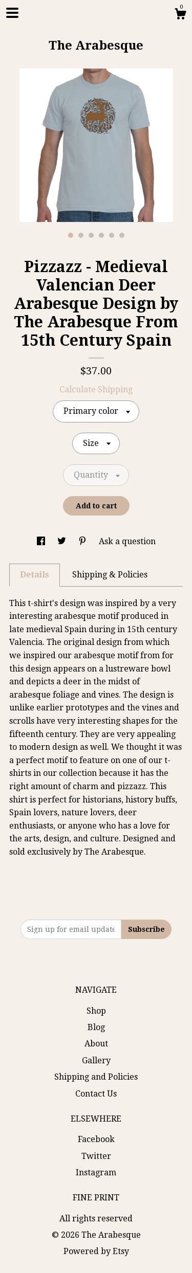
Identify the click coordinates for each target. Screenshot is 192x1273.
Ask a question (127, 541)
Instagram (96, 1172)
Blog (96, 1027)
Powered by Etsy (96, 1251)
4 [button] (101, 235)
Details (34, 574)
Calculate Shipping (96, 389)
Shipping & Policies (109, 574)
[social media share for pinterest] (83, 541)
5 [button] (111, 235)
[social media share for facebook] (42, 541)
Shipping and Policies (96, 1077)
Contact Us (96, 1094)
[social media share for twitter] (62, 541)
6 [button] (121, 235)
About (96, 1043)
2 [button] (80, 235)
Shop (96, 1011)
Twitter (96, 1156)
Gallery (96, 1060)
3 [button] (91, 235)
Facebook (96, 1139)
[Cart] (180, 15)
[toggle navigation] (12, 13)
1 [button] (70, 235)
